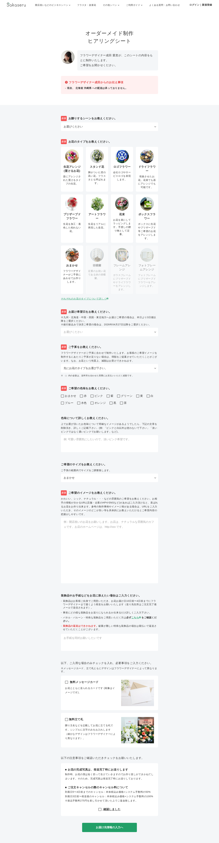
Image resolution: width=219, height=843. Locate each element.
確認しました (109, 809)
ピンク (97, 396)
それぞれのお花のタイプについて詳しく (85, 298)
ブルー (67, 403)
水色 (82, 403)
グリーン (124, 396)
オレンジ (98, 403)
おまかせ (68, 396)
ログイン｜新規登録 (200, 4)
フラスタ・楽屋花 (86, 5)
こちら (136, 617)
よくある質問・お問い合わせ (164, 5)
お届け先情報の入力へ (109, 827)
